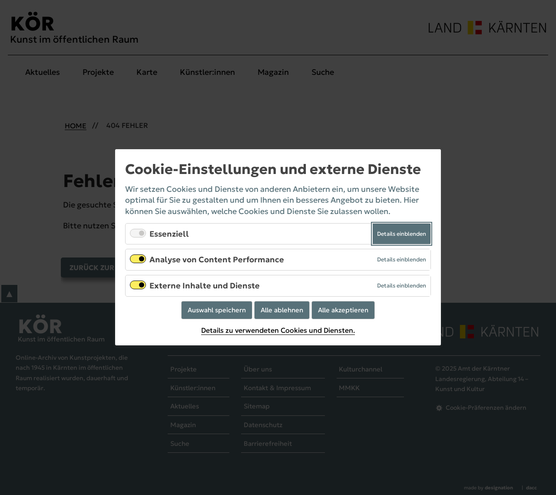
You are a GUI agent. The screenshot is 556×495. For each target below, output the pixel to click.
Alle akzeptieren (343, 310)
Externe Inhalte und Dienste (204, 286)
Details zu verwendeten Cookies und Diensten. (278, 330)
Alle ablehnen (282, 310)
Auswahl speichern (217, 310)
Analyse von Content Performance (216, 260)
